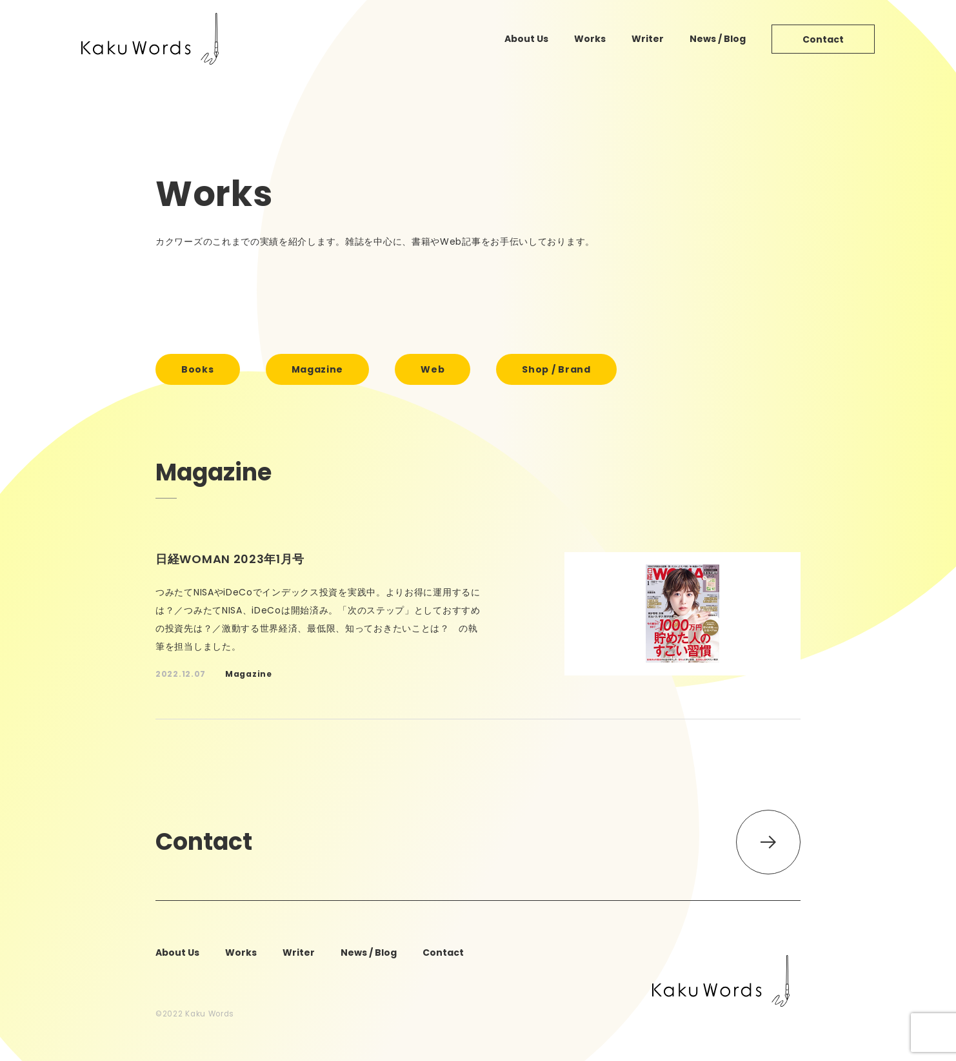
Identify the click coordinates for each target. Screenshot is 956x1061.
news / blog (718, 38)
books (197, 369)
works (590, 38)
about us (526, 38)
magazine (318, 369)
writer (648, 38)
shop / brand (556, 369)
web (432, 369)
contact (823, 39)
